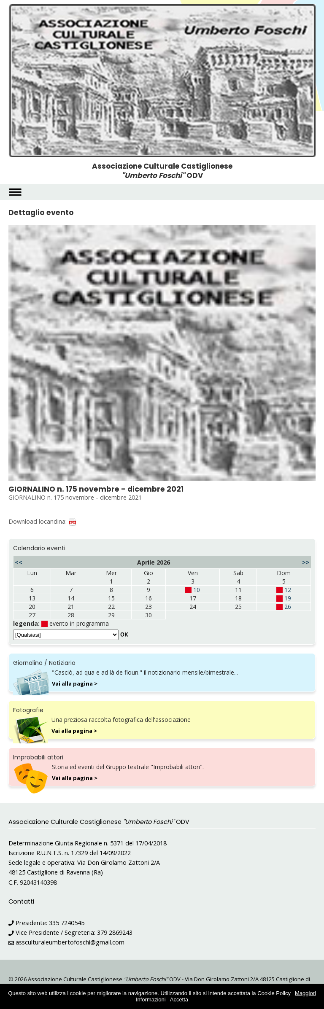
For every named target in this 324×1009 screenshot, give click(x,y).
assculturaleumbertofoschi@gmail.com (70, 942)
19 (287, 598)
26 (287, 607)
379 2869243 (114, 932)
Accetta (179, 999)
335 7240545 (66, 923)
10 (196, 590)
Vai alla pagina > (74, 683)
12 (287, 590)
